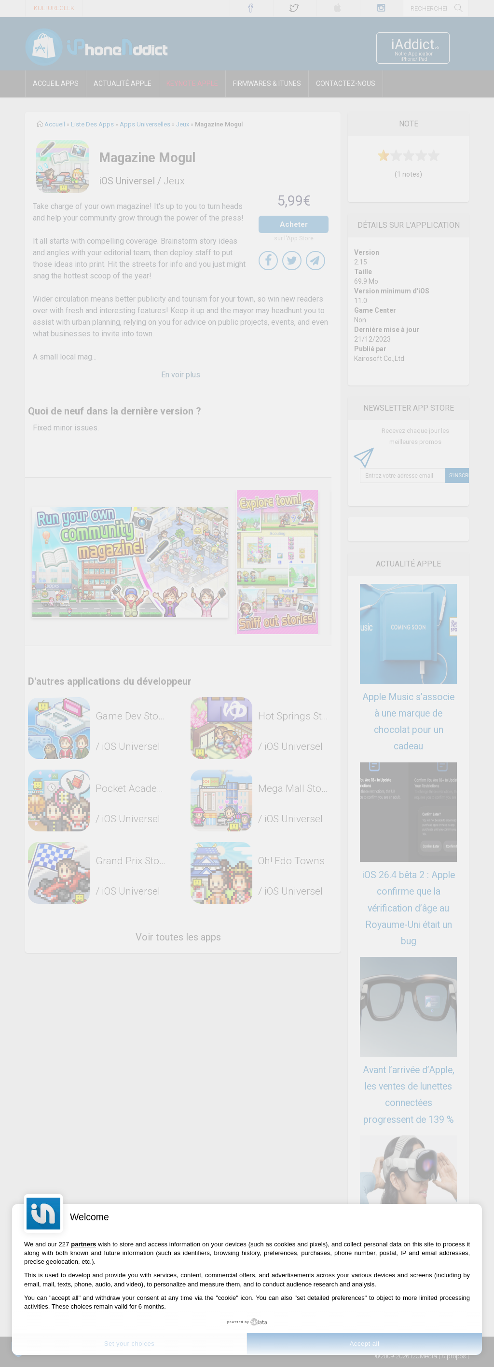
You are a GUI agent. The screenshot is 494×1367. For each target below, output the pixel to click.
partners (83, 1244)
